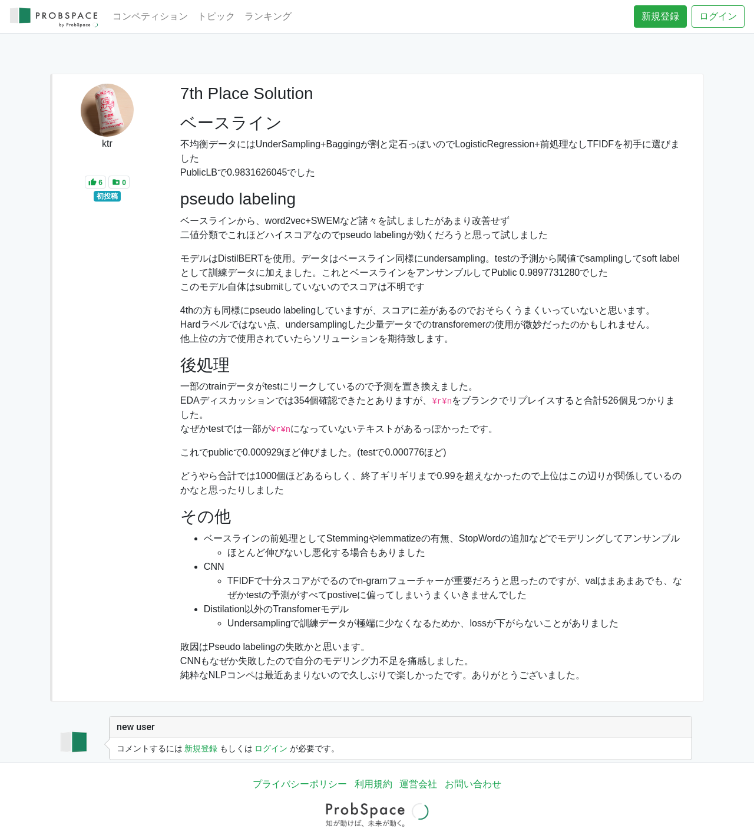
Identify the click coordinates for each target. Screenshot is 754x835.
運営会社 (418, 784)
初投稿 (107, 196)
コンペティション (150, 16)
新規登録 (660, 16)
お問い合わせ (473, 784)
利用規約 (373, 784)
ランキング (268, 16)
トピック (216, 16)
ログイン (718, 16)
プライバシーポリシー (300, 784)
